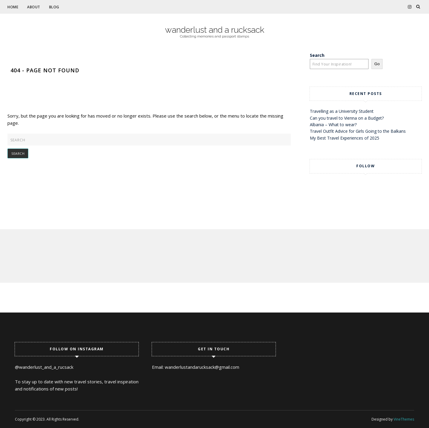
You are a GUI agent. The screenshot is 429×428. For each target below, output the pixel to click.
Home (12, 7)
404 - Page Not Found (44, 70)
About (33, 7)
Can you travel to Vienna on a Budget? (347, 118)
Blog (54, 7)
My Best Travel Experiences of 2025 (344, 138)
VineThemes (404, 419)
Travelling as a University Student (342, 111)
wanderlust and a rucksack (214, 30)
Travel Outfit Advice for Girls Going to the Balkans (358, 131)
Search (317, 55)
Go (377, 64)
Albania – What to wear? (333, 124)
